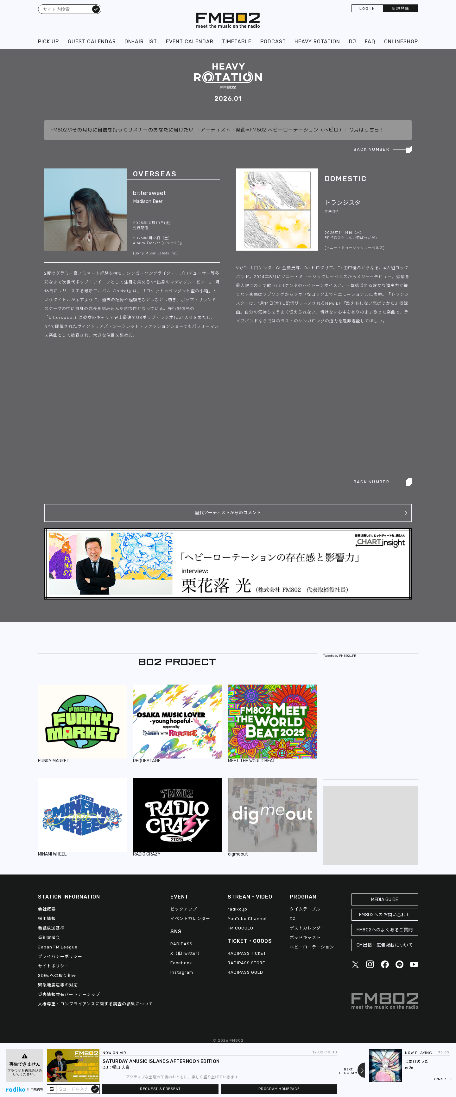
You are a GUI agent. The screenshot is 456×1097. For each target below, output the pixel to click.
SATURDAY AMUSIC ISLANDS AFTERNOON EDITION (161, 1061)
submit (95, 1089)
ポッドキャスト (305, 937)
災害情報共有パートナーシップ (69, 994)
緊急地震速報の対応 (58, 985)
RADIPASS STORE (246, 962)
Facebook (181, 962)
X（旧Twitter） (186, 953)
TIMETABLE (236, 42)
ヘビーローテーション (312, 947)
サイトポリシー (53, 966)
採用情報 (47, 918)
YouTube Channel (247, 918)
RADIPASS (181, 944)
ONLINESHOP (401, 42)
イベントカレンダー (190, 918)
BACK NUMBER (372, 149)
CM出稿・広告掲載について (385, 945)
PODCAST (273, 42)
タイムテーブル (305, 909)
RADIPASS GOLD (245, 972)
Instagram (181, 972)
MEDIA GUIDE (384, 899)
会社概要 (47, 909)
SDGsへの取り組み (57, 975)
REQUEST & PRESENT (160, 1089)
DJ (352, 42)
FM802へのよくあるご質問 (385, 930)
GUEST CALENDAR (92, 42)
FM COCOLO (240, 928)
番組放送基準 (51, 928)
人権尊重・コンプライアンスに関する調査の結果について (95, 1004)
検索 (96, 9)
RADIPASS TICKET (247, 953)
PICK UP (48, 42)
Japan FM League (58, 947)
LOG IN (367, 8)
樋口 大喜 (121, 1067)
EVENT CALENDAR (189, 42)
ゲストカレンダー (307, 928)
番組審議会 (49, 937)
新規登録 (400, 8)
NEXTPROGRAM (348, 1071)
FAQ (370, 42)
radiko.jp (237, 909)
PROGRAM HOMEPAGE (279, 1089)
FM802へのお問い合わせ (385, 914)
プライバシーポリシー (60, 956)
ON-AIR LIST (140, 42)
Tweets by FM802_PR (339, 656)
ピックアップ (183, 909)
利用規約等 (35, 1090)
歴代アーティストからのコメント (228, 512)
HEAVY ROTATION (317, 42)
